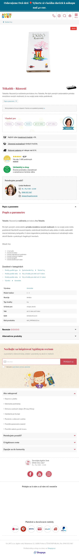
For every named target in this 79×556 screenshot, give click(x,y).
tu (44, 108)
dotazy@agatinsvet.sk (29, 196)
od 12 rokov (39, 124)
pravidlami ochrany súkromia (21, 367)
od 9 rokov (52, 124)
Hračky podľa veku (11, 274)
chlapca (19, 124)
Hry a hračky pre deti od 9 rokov (33, 274)
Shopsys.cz (51, 548)
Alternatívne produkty (39, 336)
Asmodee (18, 280)
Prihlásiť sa (68, 361)
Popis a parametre (39, 206)
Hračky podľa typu (11, 270)
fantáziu (9, 124)
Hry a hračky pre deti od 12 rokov (34, 277)
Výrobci (8, 280)
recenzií (15, 161)
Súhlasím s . (17, 367)
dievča (28, 124)
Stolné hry (8, 22)
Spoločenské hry (28, 270)
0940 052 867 (27, 192)
